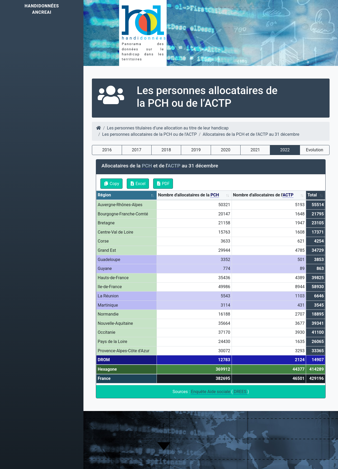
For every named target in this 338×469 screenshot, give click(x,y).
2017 (136, 149)
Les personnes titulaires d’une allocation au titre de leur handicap (168, 127)
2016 (107, 149)
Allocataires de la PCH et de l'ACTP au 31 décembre (251, 134)
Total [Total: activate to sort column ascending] (312, 194)
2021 (255, 149)
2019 (196, 149)
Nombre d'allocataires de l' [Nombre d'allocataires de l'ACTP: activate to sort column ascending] (263, 195)
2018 (166, 149)
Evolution (314, 149)
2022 (285, 149)
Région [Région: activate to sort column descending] (104, 194)
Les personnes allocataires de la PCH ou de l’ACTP (149, 134)
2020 (225, 149)
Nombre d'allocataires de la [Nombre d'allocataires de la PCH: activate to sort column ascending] (188, 195)
